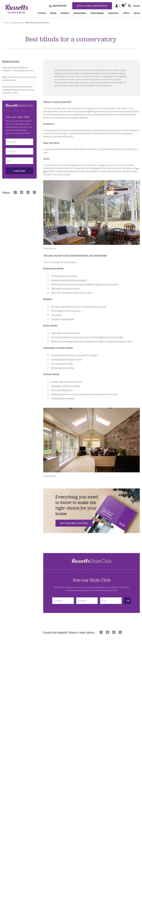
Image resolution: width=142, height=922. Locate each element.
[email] (34, 192)
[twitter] (28, 192)
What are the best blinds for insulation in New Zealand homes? (18, 69)
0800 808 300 (58, 5)
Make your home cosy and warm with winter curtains (19, 78)
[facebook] (15, 192)
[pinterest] (21, 192)
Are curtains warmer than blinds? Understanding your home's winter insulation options (18, 89)
